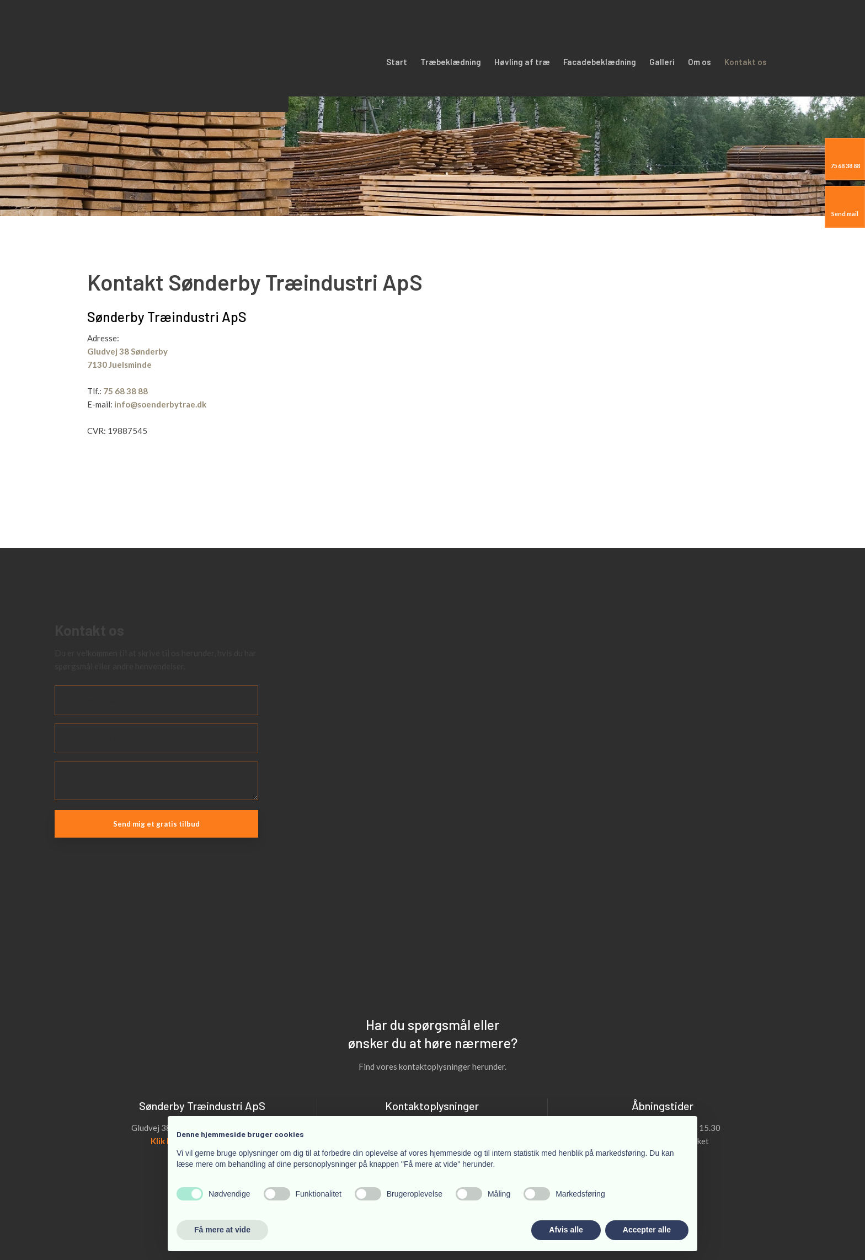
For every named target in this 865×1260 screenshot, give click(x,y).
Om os (699, 62)
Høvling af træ (522, 62)
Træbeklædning (450, 62)
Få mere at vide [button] (222, 1229)
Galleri (662, 62)
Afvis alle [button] (566, 1229)
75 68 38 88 (125, 391)
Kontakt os (745, 62)
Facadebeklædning (599, 62)
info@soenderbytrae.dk (160, 404)
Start (396, 62)
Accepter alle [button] (647, 1229)
